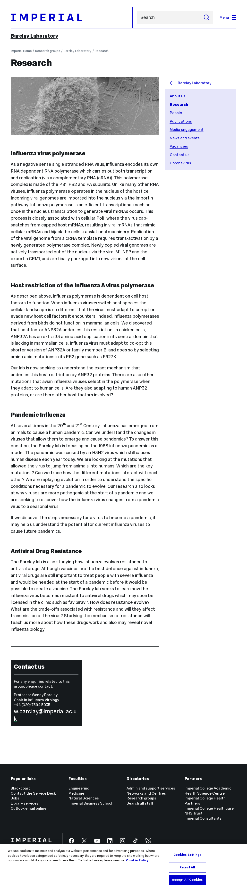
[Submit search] (206, 17)
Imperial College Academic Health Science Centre (208, 791)
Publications (181, 121)
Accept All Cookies (187, 880)
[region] (123, 867)
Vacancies (179, 146)
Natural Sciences (83, 798)
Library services (24, 803)
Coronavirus (180, 163)
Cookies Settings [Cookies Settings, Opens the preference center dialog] (187, 855)
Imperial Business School (90, 803)
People (176, 112)
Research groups (47, 51)
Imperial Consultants (203, 818)
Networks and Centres (146, 793)
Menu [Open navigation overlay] (228, 17)
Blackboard (21, 788)
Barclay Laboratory (34, 36)
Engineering (78, 788)
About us (177, 96)
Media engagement (187, 129)
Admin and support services (151, 788)
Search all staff (140, 803)
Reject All (187, 867)
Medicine (76, 793)
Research (102, 51)
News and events (185, 138)
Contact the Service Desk (33, 793)
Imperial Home (21, 51)
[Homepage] (72, 17)
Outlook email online (28, 808)
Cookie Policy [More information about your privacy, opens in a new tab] (137, 860)
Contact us (179, 154)
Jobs (15, 798)
